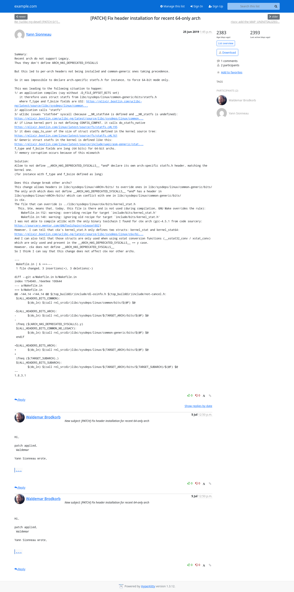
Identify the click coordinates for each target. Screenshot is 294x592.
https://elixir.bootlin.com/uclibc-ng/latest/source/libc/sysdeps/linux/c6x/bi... (79, 234)
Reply (20, 400)
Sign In (196, 6)
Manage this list (172, 6)
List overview (225, 43)
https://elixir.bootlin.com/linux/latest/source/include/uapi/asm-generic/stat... (79, 144)
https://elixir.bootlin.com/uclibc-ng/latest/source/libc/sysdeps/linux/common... (79, 118)
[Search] (276, 6)
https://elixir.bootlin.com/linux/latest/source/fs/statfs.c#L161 (65, 135)
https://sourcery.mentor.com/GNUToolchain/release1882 (56, 225)
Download (227, 52)
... (19, 470)
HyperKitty (148, 586)
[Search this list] (250, 6)
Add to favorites (229, 72)
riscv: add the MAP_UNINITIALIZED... (255, 22)
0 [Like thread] (190, 395)
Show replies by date (198, 406)
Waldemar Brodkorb (43, 417)
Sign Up (216, 6)
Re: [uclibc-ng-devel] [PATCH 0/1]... (37, 22)
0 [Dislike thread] (197, 395)
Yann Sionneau (38, 34)
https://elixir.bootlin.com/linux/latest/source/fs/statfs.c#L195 (65, 127)
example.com (25, 6)
